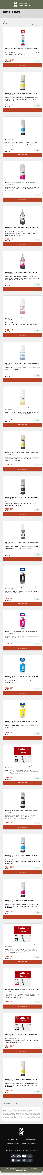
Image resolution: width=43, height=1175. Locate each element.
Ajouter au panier (22, 65)
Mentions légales (27, 1150)
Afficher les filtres (21, 1170)
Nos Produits (9, 16)
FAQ (6, 1150)
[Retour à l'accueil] (21, 4)
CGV (34, 1150)
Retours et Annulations (12, 1143)
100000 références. (34, 1168)
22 (23, 23)
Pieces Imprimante (25, 16)
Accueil (2, 16)
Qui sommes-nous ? (13, 1139)
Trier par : (33, 22)
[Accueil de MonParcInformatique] (22, 1132)
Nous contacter (32, 1143)
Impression (16, 16)
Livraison (23, 1143)
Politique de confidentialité (15, 1150)
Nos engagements (30, 1139)
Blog (36, 1150)
